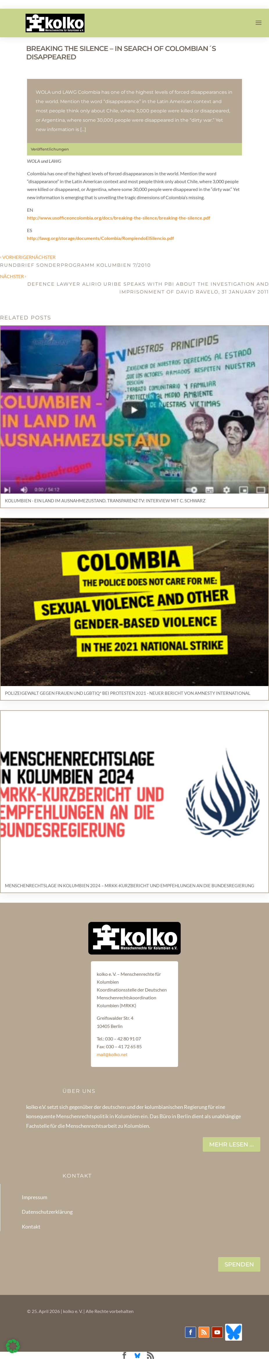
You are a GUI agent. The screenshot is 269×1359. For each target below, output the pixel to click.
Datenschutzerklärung (47, 1211)
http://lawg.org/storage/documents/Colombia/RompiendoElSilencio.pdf (100, 238)
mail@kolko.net (112, 1054)
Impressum (34, 1197)
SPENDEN (239, 1264)
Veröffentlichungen (50, 149)
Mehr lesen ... (231, 1144)
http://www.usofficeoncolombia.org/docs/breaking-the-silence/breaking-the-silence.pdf (118, 217)
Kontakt (31, 1226)
